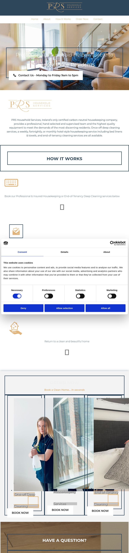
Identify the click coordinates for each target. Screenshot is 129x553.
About (46, 19)
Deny (23, 308)
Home (34, 19)
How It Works (63, 19)
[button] (46, 75)
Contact (98, 19)
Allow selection (64, 308)
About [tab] (106, 252)
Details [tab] (64, 252)
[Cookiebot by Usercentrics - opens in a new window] (112, 243)
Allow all (105, 308)
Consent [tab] (22, 252)
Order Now (82, 19)
